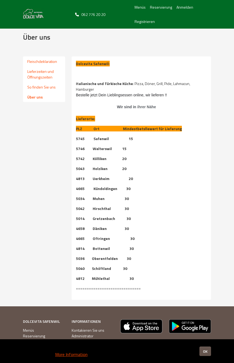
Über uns (35, 97)
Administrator (82, 336)
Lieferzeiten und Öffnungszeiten (40, 74)
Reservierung (161, 7)
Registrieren (145, 21)
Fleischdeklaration (42, 61)
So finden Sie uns (41, 87)
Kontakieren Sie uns (88, 330)
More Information (71, 354)
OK (205, 351)
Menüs (140, 7)
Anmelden (184, 7)
